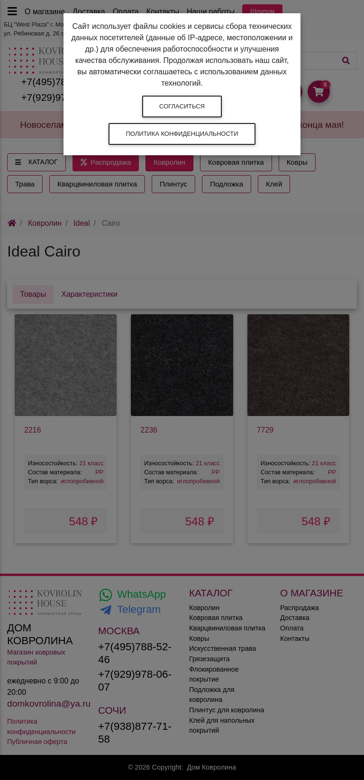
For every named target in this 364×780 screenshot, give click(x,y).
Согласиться (182, 106)
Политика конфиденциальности (182, 133)
